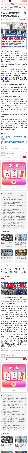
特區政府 (7, 353)
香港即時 (2, 282)
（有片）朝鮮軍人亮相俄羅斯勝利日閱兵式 (14, 225)
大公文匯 (14, 4)
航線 (24, 353)
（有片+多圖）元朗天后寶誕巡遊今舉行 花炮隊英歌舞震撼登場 (14, 210)
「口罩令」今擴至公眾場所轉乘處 (7, 245)
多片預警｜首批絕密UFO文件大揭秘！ (13, 199)
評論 (24, 157)
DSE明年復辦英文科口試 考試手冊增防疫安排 (21, 262)
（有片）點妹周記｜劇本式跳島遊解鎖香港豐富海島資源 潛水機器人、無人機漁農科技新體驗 (14, 218)
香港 (10, 9)
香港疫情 (2, 19)
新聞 (7, 9)
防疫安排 (23, 148)
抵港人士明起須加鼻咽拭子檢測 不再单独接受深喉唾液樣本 (21, 246)
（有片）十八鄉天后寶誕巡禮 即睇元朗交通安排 (14, 207)
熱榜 (4, 193)
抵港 (18, 148)
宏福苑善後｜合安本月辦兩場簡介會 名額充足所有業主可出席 (14, 214)
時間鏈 (11, 193)
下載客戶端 (25, 1)
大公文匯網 (3, 9)
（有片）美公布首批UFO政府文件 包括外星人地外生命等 (14, 196)
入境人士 (13, 148)
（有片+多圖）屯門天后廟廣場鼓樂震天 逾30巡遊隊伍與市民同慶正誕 (14, 203)
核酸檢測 (7, 148)
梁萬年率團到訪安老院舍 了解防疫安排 (7, 261)
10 (2, 228)
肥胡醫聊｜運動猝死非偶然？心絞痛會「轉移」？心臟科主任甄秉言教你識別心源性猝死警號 (14, 228)
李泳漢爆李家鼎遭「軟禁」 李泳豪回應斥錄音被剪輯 (14, 222)
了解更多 (14, 188)
